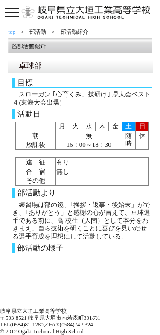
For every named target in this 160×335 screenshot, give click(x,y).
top (14, 32)
